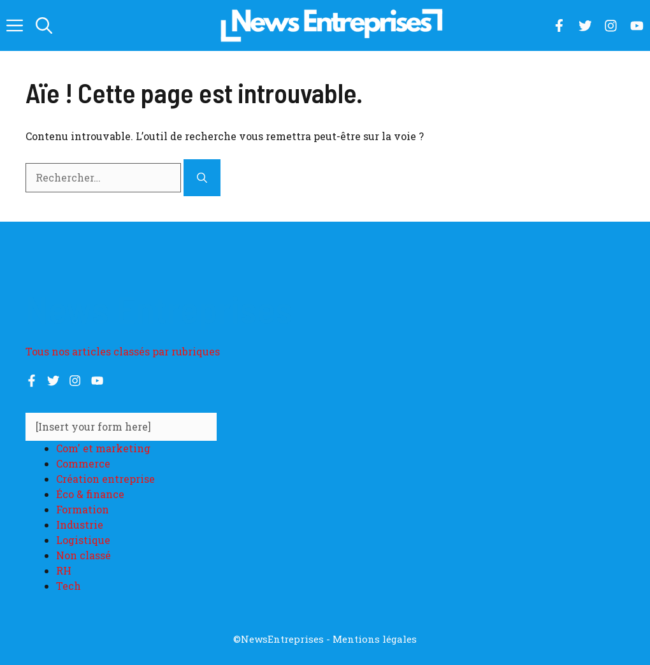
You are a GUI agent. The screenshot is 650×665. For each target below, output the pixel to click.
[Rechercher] (202, 177)
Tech (68, 585)
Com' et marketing (103, 448)
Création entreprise (105, 478)
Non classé (83, 555)
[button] (44, 25)
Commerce (83, 463)
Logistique (83, 540)
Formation (82, 509)
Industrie (79, 524)
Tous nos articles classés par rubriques (122, 351)
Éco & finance (90, 494)
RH (63, 570)
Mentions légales (375, 639)
